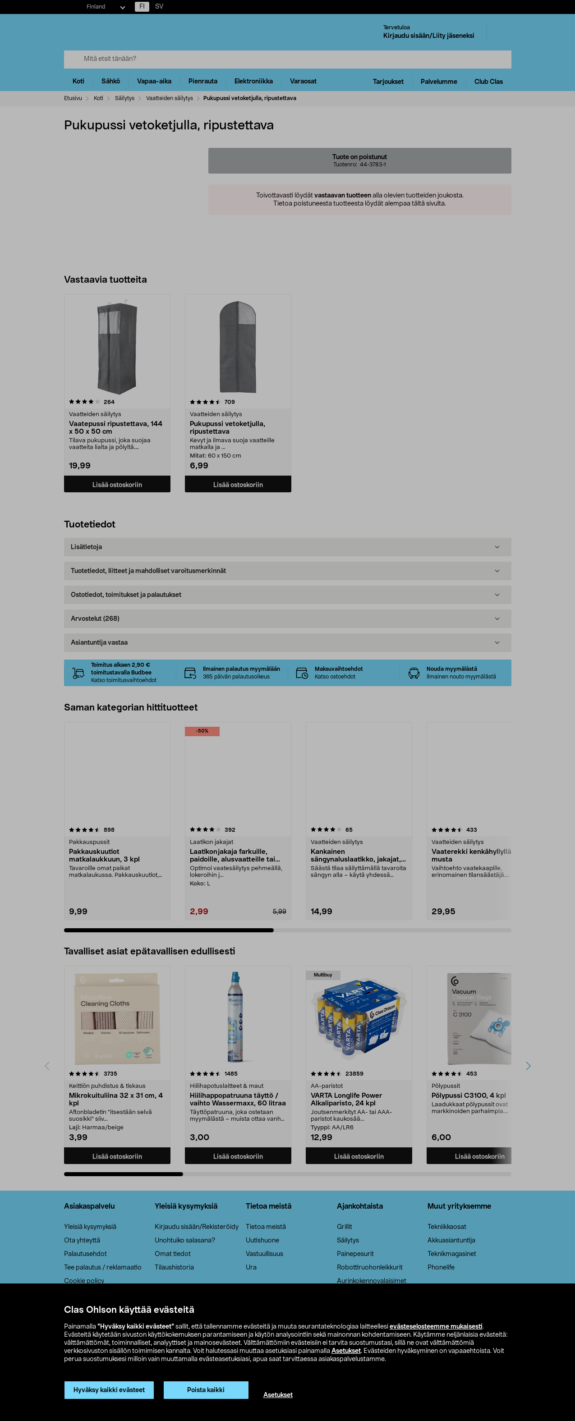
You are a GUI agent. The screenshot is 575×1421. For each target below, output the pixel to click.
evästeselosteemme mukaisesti (436, 1327)
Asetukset (346, 1351)
